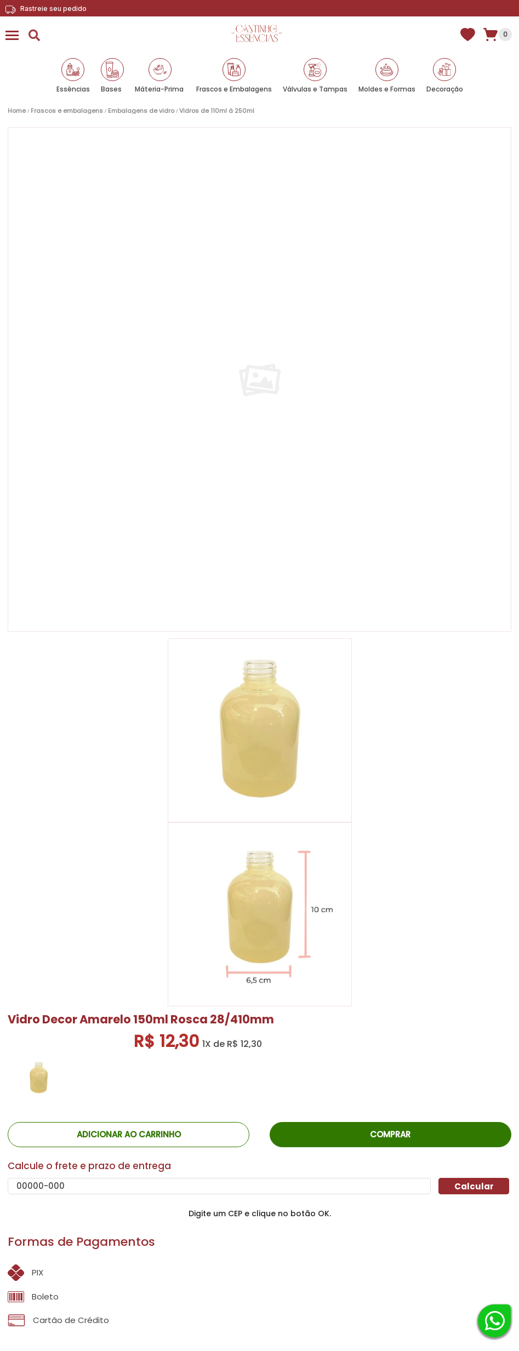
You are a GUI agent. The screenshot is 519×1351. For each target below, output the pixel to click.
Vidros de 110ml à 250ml (216, 111)
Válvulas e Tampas (315, 89)
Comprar (390, 1134)
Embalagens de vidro (141, 111)
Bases (111, 89)
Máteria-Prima (159, 89)
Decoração (444, 89)
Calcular (474, 1186)
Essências (73, 89)
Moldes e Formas (386, 89)
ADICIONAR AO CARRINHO (129, 1134)
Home (17, 111)
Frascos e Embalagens (234, 89)
